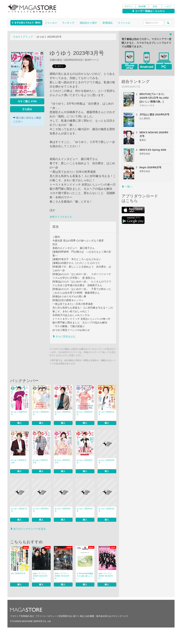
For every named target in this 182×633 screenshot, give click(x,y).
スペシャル (124, 22)
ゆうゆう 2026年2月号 (85, 413)
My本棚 (142, 6)
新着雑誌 (108, 22)
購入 (19, 423)
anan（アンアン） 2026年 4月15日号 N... (105, 575)
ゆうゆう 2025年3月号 (106, 510)
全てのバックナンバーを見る (28, 528)
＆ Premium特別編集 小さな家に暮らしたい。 (85, 575)
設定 (155, 6)
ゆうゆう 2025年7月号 (19, 510)
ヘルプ (168, 6)
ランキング (68, 22)
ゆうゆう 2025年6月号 (41, 510)
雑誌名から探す (88, 22)
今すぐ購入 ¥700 (27, 101)
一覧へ (127, 186)
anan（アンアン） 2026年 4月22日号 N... (40, 575)
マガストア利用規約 (19, 616)
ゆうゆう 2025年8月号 (106, 461)
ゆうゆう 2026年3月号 (63, 413)
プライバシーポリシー (46, 616)
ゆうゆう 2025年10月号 (62, 461)
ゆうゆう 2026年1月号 (106, 413)
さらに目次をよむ (64, 336)
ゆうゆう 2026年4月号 (41, 413)
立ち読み (27, 109)
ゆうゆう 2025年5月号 (63, 510)
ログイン (129, 6)
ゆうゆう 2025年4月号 (85, 510)
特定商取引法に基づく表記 (71, 616)
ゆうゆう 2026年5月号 (19, 413)
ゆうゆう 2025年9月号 (85, 461)
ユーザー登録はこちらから (148, 11)
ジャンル (51, 22)
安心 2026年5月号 (18, 573)
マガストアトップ (23, 36)
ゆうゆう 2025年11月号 (40, 461)
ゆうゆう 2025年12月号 (18, 461)
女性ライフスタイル (61, 216)
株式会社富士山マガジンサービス (112, 616)
